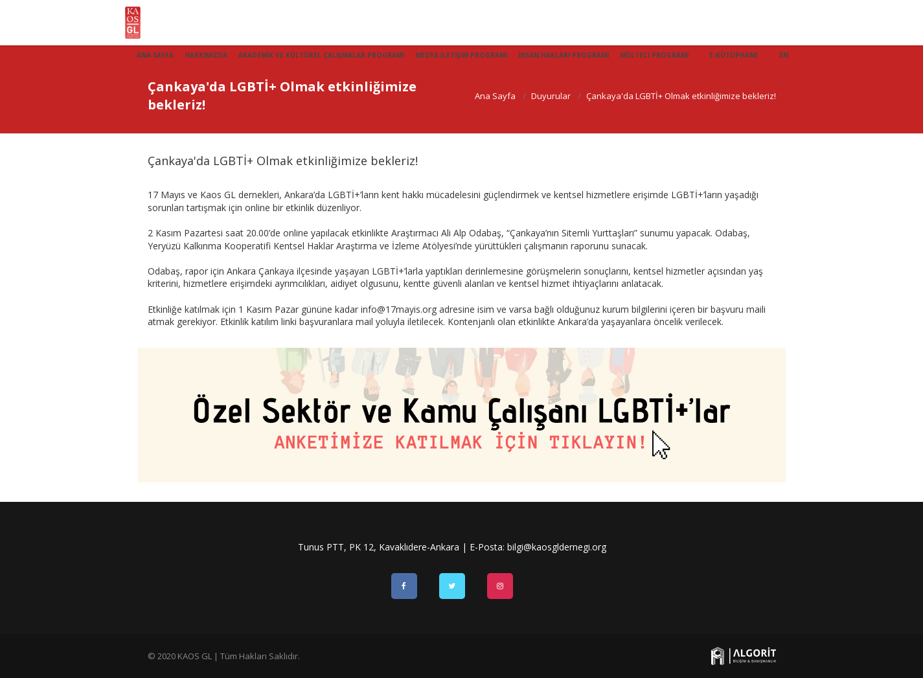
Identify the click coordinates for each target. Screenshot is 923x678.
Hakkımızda (206, 55)
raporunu (590, 246)
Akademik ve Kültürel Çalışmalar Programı (321, 55)
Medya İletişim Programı (461, 55)
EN (783, 55)
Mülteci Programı (654, 55)
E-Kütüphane (733, 55)
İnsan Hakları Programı (563, 55)
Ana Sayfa (155, 55)
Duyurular (551, 96)
